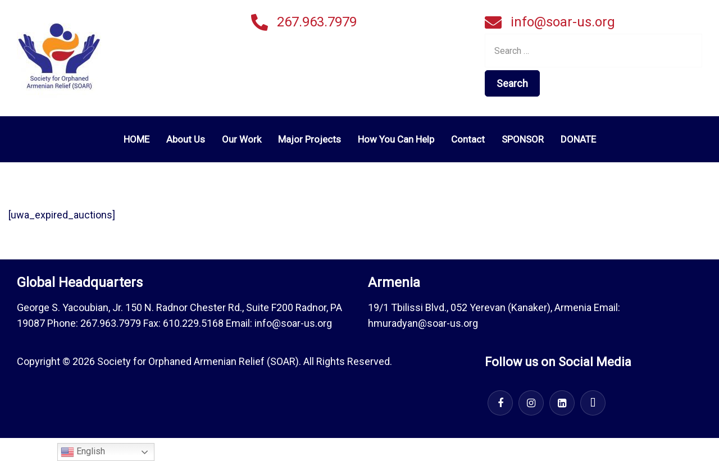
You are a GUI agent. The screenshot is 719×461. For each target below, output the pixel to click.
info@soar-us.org (563, 22)
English (83, 452)
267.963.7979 (317, 22)
